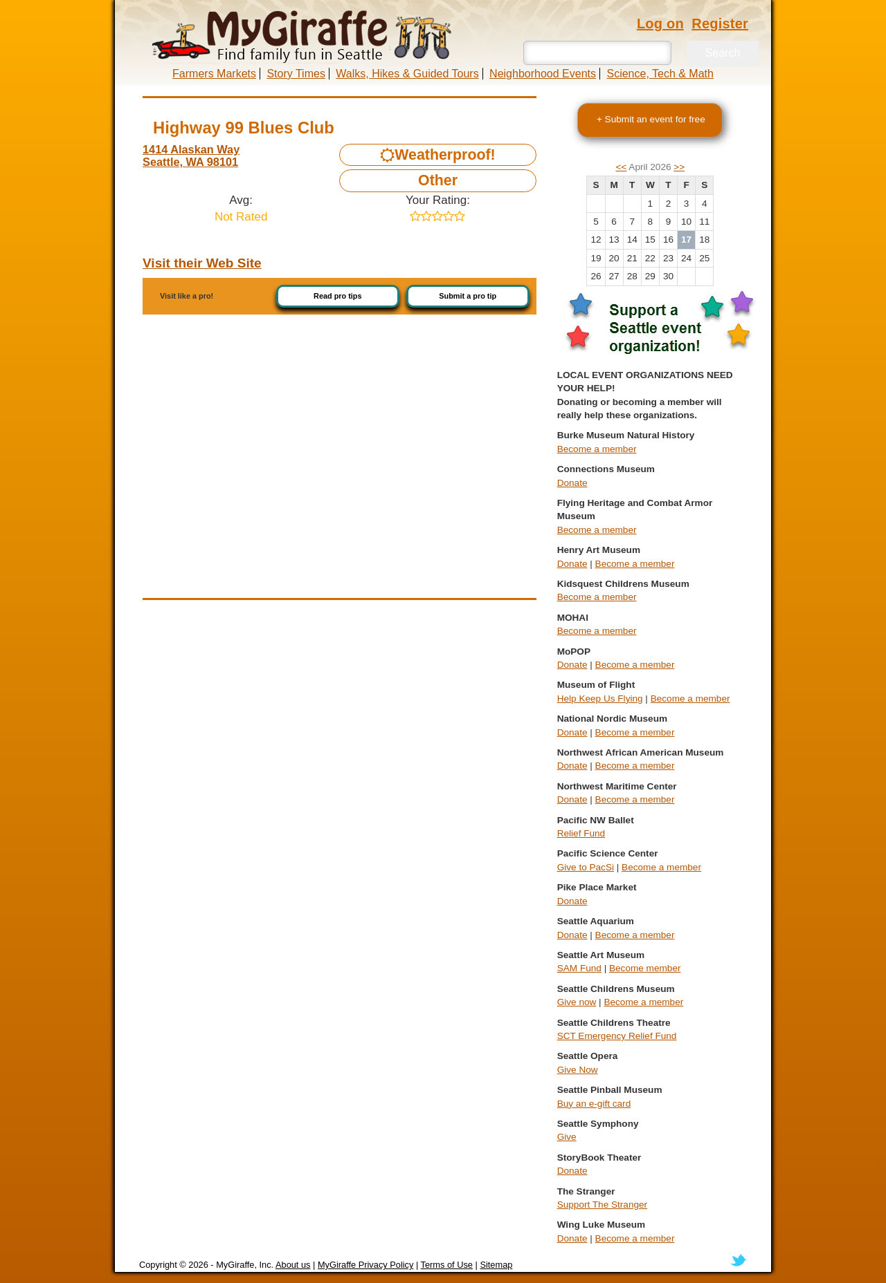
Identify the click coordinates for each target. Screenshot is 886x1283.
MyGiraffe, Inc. (244, 1264)
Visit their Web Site (202, 263)
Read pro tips (338, 296)
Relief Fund (581, 833)
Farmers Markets (214, 73)
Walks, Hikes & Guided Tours (407, 73)
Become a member (597, 449)
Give (567, 1137)
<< (620, 167)
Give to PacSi (585, 867)
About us (293, 1264)
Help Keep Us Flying (600, 698)
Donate (572, 483)
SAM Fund (579, 968)
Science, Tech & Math (659, 73)
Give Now (577, 1070)
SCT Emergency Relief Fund (617, 1036)
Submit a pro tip (467, 296)
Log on (660, 23)
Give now (577, 1002)
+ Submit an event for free (651, 119)
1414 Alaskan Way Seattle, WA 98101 (191, 155)
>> (679, 167)
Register (719, 23)
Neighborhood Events (542, 73)
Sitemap (496, 1264)
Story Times (295, 73)
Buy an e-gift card (594, 1103)
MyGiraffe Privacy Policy (365, 1264)
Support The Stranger (602, 1204)
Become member (645, 968)
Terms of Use (447, 1264)
